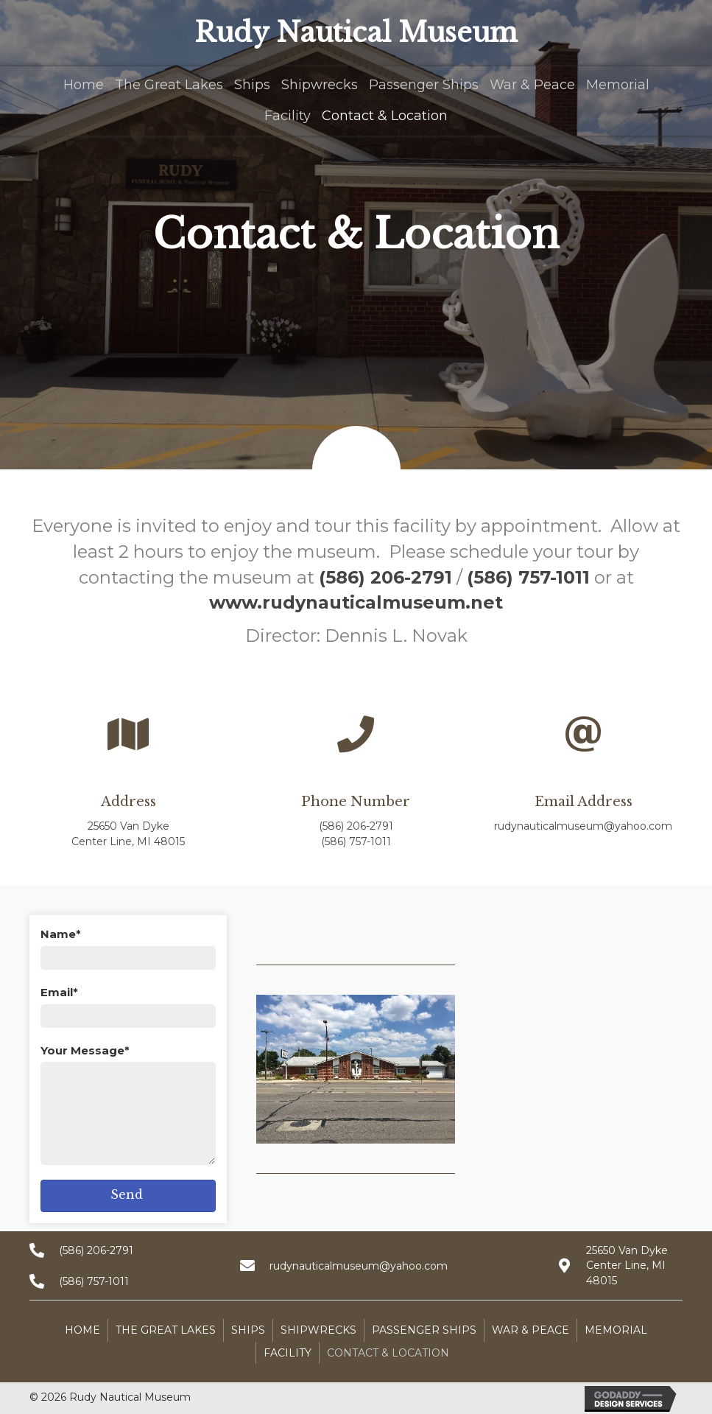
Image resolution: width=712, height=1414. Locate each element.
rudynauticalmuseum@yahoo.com (583, 826)
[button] (128, 1195)
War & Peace (530, 1330)
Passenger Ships (424, 1330)
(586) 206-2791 (356, 826)
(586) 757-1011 (356, 841)
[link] (83, 83)
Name (58, 934)
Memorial (616, 1330)
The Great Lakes (166, 1330)
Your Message (82, 1050)
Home (82, 1330)
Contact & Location (388, 1352)
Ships (248, 1330)
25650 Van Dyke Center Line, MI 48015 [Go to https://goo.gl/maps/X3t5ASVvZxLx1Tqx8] (627, 1265)
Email (56, 992)
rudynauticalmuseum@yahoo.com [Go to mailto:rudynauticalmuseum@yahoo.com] (358, 1266)
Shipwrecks (318, 1330)
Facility (287, 1352)
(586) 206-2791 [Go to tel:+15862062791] (96, 1250)
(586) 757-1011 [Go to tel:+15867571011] (94, 1281)
